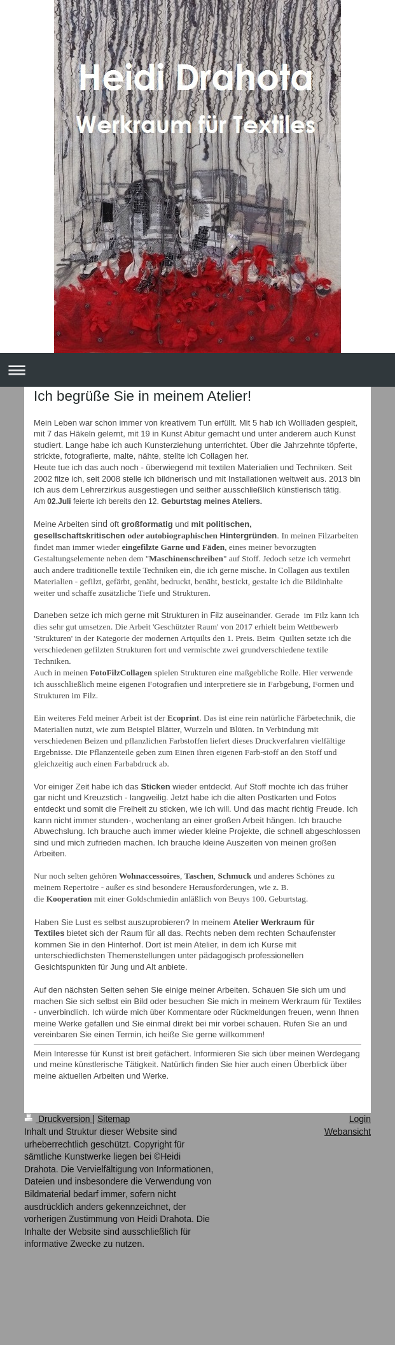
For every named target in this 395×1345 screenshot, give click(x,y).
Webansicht (347, 1131)
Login (360, 1119)
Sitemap (113, 1119)
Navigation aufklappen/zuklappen (197, 370)
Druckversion (58, 1119)
